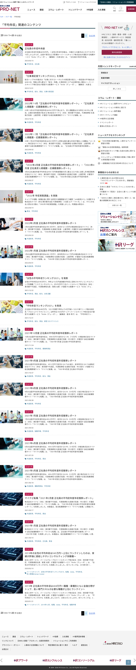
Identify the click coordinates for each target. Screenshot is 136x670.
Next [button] (134, 660)
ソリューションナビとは (88, 2)
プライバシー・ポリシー (11, 645)
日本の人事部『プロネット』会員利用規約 (33, 641)
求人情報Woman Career (35, 574)
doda (72, 572)
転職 (67, 572)
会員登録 (131, 9)
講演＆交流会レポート (108, 126)
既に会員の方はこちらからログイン (117, 57)
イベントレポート (107, 122)
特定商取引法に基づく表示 (58, 645)
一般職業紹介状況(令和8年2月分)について (117, 163)
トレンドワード (75, 10)
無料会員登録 (117, 52)
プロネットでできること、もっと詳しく (117, 47)
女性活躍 (47, 294)
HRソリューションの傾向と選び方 (113, 107)
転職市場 (38, 431)
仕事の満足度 (49, 92)
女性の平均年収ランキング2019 (52, 572)
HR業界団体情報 (79, 637)
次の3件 (92, 36)
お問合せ (5, 649)
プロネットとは (70, 2)
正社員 (37, 64)
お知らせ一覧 (117, 205)
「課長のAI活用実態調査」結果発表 (115, 147)
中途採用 (30, 122)
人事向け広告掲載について (34, 645)
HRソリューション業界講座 (110, 111)
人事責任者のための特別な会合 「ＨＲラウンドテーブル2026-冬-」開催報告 (117, 180)
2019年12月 (45, 605)
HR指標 (90, 10)
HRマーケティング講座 (109, 115)
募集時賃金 (47, 349)
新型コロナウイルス (51, 321)
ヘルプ (74, 645)
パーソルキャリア (33, 572)
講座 (42, 10)
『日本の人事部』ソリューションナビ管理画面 (116, 2)
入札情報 (101, 10)
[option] (21, 660)
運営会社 (84, 645)
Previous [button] (1, 660)
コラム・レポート (56, 10)
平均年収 (30, 64)
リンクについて (8, 641)
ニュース (31, 10)
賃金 (41, 92)
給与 (36, 92)
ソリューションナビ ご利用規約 (65, 641)
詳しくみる (117, 89)
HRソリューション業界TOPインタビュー (115, 104)
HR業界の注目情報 (107, 119)
